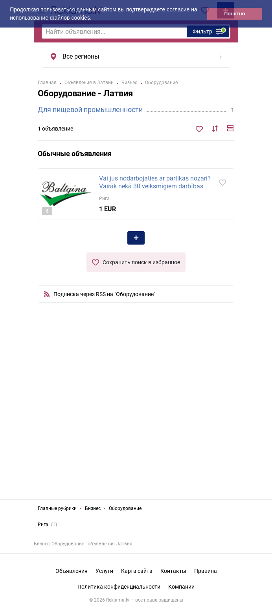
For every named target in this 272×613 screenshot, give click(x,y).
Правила (205, 571)
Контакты (173, 571)
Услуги (104, 571)
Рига (43, 524)
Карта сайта (137, 571)
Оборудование (125, 508)
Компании (181, 587)
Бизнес (93, 508)
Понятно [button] (234, 14)
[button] (94, 18)
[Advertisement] (136, 409)
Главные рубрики (57, 508)
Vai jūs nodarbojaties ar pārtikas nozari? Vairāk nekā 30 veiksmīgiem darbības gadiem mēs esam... (155, 186)
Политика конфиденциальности (118, 587)
